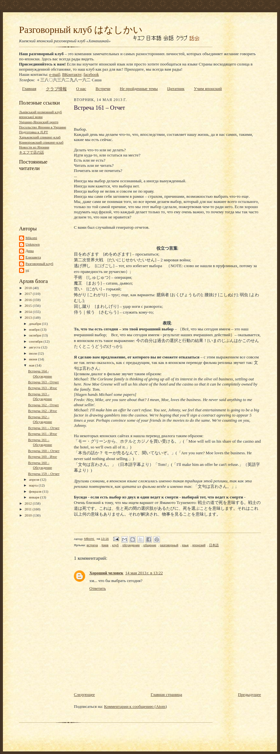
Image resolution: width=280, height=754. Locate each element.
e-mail (54, 74)
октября (35, 335)
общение (149, 545)
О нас (81, 88)
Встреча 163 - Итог (42, 388)
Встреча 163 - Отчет (43, 382)
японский (198, 545)
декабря (35, 324)
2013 (29, 317)
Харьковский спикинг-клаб (40, 137)
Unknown (32, 244)
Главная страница (166, 694)
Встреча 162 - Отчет (43, 405)
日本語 (214, 545)
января (34, 497)
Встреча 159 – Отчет (43, 474)
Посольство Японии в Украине (42, 127)
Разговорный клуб (39, 264)
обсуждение (131, 545)
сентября (36, 341)
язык (185, 545)
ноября (35, 329)
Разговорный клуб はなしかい (81, 30)
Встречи (102, 88)
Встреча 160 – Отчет (43, 451)
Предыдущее (249, 694)
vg (27, 270)
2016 (29, 300)
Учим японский (208, 88)
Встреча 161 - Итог (42, 434)
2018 (29, 288)
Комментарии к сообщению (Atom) (135, 706)
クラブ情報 (56, 88)
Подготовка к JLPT (33, 132)
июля (33, 353)
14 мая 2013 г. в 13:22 (144, 572)
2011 (29, 509)
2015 (29, 305)
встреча (92, 545)
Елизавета (33, 257)
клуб (115, 545)
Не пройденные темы (139, 88)
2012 (29, 503)
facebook (91, 74)
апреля (34, 479)
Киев (105, 545)
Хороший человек (106, 572)
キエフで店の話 (31, 152)
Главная (29, 88)
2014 (29, 312)
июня (33, 359)
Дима (29, 251)
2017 (29, 294)
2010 (29, 515)
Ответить (97, 588)
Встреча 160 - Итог (42, 456)
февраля (36, 491)
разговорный (169, 545)
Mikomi (31, 238)
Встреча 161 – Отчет (43, 428)
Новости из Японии (34, 147)
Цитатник (176, 88)
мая (32, 365)
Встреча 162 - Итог (42, 411)
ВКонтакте (71, 74)
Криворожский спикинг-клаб (41, 142)
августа (35, 347)
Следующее (84, 694)
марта (34, 485)
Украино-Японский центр (38, 122)
